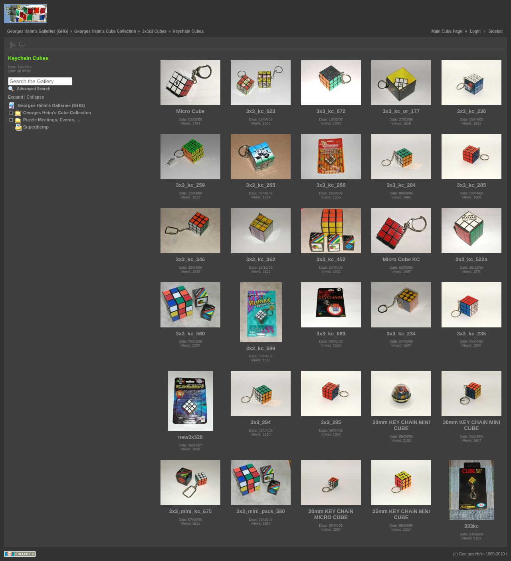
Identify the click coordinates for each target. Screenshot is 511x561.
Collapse (35, 97)
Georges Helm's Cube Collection (105, 31)
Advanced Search (33, 89)
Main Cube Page (447, 31)
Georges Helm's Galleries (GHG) (37, 31)
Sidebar (495, 31)
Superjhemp (36, 127)
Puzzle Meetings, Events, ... (51, 119)
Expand (15, 97)
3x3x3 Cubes (154, 31)
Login (475, 31)
